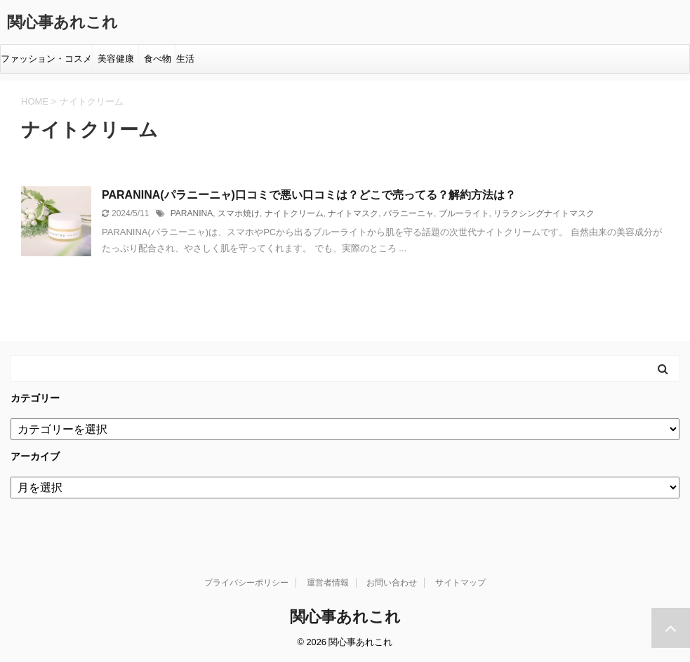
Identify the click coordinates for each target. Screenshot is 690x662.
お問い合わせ (391, 583)
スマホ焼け (239, 213)
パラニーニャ (408, 213)
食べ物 (160, 58)
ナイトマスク (353, 213)
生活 (185, 58)
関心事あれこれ (62, 22)
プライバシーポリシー (246, 583)
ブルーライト (464, 213)
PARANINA (192, 213)
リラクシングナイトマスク (544, 213)
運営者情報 (328, 583)
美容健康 (118, 58)
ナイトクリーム (294, 213)
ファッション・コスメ (46, 58)
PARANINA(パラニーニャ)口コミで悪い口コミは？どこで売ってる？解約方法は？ (309, 195)
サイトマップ (460, 583)
